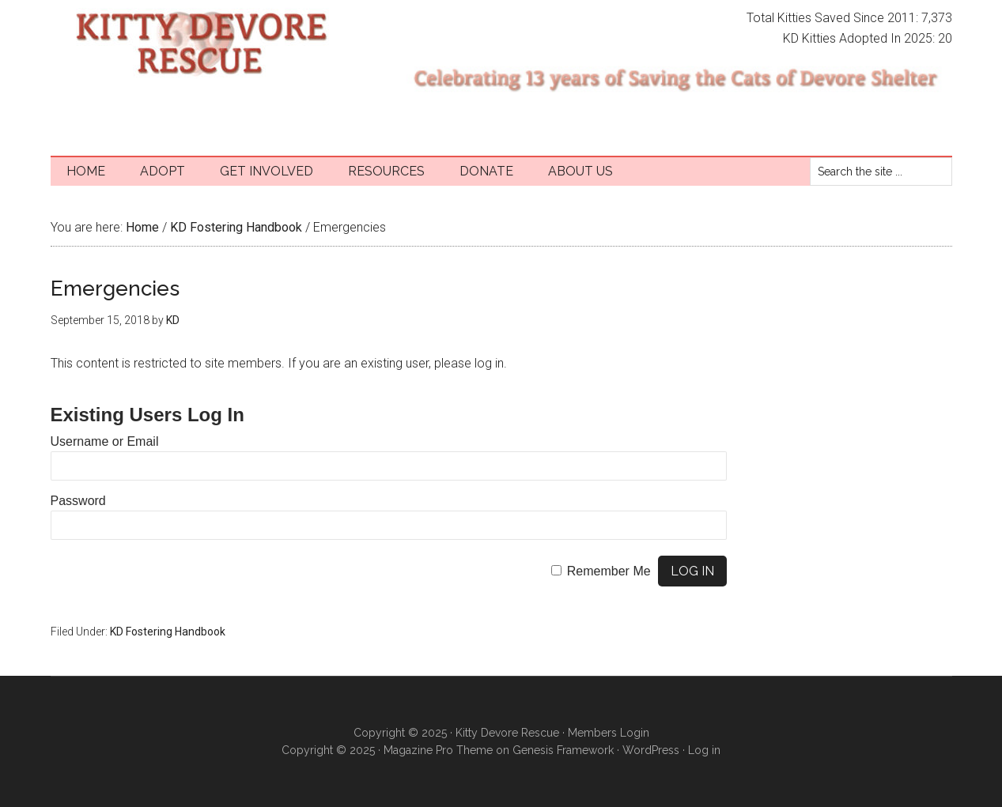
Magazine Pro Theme (438, 750)
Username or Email (105, 441)
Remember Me (609, 571)
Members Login (608, 732)
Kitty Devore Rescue (201, 43)
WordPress (650, 750)
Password (78, 500)
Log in (704, 750)
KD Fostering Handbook (167, 631)
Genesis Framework (563, 750)
